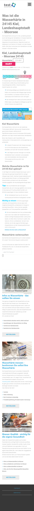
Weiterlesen (10, 334)
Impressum (17, 488)
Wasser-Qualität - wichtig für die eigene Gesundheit (16, 435)
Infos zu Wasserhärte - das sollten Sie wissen (15, 296)
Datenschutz (17, 492)
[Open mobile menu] (29, 4)
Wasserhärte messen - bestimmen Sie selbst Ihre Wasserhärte (15, 365)
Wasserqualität (6, 381)
